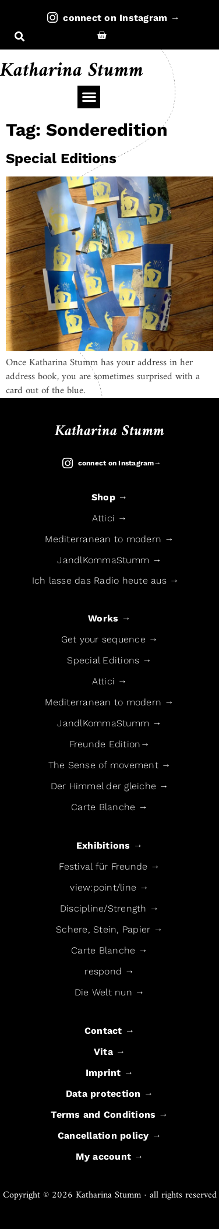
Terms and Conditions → (109, 1114)
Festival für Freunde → (109, 866)
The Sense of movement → (109, 765)
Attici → (110, 518)
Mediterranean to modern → (109, 539)
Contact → (109, 1030)
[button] (19, 37)
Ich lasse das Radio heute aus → (105, 580)
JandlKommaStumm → (109, 560)
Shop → (109, 497)
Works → (109, 618)
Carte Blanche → (109, 807)
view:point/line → (109, 887)
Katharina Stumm (71, 71)
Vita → (110, 1051)
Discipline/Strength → (109, 908)
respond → (109, 971)
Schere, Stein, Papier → (109, 929)
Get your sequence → (109, 639)
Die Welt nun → (110, 992)
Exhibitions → (109, 845)
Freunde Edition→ (109, 744)
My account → (110, 1156)
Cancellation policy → (109, 1135)
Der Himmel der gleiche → (110, 786)
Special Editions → (109, 660)
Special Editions (61, 158)
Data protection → (109, 1093)
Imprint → (109, 1072)
